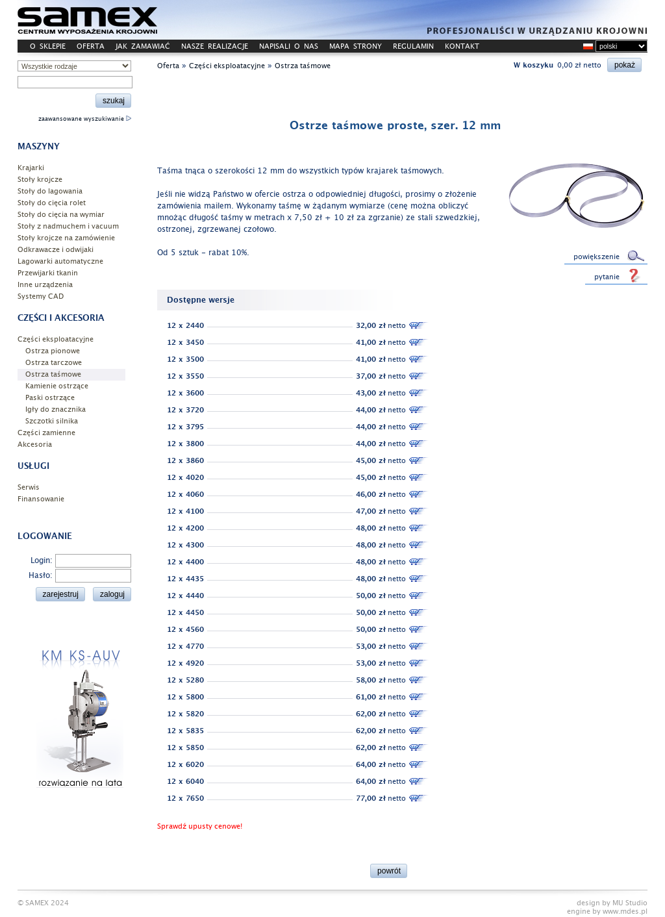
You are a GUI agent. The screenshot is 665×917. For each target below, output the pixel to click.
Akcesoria (35, 444)
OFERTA (91, 46)
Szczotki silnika (51, 421)
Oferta (168, 65)
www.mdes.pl (625, 911)
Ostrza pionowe (52, 351)
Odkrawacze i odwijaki (56, 250)
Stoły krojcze (40, 179)
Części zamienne (46, 433)
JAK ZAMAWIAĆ (143, 46)
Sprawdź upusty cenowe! (199, 826)
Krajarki (31, 168)
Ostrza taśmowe (53, 374)
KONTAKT (462, 46)
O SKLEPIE (48, 46)
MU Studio (629, 903)
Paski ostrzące (50, 398)
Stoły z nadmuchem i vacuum (68, 226)
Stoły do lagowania (50, 191)
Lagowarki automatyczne (60, 261)
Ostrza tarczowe (53, 363)
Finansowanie (41, 499)
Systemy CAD (41, 296)
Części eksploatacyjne (56, 339)
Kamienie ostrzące (56, 386)
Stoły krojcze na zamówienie (66, 238)
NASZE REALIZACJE (214, 46)
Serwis (29, 487)
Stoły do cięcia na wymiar (61, 214)
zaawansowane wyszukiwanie (84, 119)
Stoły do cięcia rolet (52, 203)
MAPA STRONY (355, 46)
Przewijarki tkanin (48, 273)
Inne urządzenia (45, 285)
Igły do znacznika (55, 409)
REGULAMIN (413, 46)
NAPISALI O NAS (288, 46)
